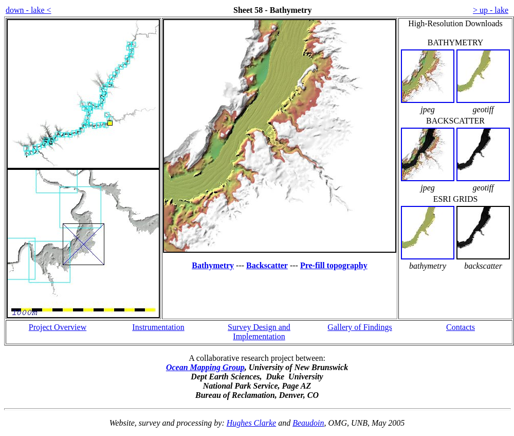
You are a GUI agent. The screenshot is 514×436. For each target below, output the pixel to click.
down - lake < (28, 10)
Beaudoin (308, 422)
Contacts (460, 327)
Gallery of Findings (359, 327)
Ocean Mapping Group (205, 367)
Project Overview (57, 327)
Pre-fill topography (334, 265)
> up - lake (490, 10)
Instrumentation (158, 327)
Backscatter (267, 265)
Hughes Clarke (251, 422)
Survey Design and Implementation (259, 332)
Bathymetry (213, 265)
